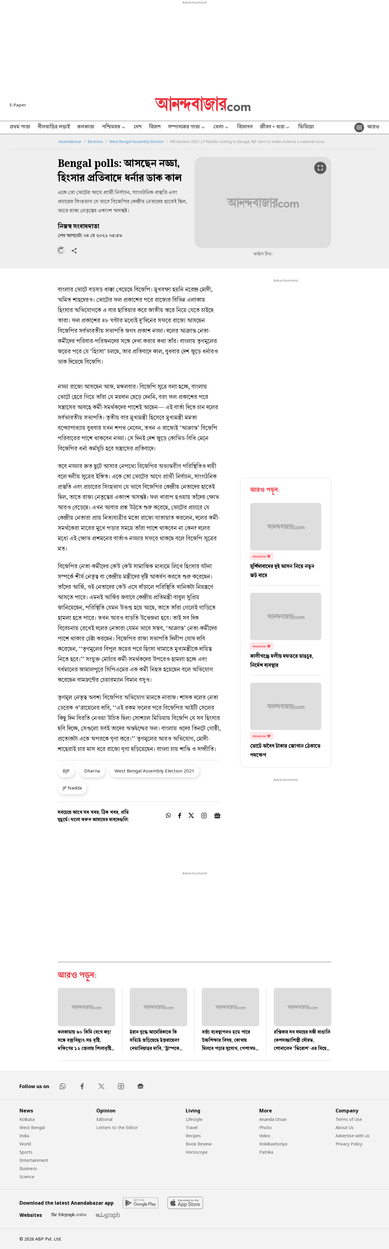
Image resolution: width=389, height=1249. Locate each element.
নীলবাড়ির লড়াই (54, 127)
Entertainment (33, 1160)
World (25, 1144)
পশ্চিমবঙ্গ (114, 127)
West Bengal (32, 1127)
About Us (345, 1127)
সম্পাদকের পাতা (187, 127)
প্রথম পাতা (20, 127)
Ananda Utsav (273, 1119)
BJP (66, 771)
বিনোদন (245, 127)
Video (264, 1136)
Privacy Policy (349, 1144)
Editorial (104, 1119)
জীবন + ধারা (275, 127)
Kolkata (27, 1119)
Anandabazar (70, 142)
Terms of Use (349, 1119)
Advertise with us (353, 1136)
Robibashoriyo (273, 1144)
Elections (95, 142)
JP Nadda (72, 788)
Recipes (193, 1136)
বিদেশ (155, 127)
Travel (192, 1127)
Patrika (266, 1152)
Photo (265, 1127)
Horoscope (197, 1152)
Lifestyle (194, 1119)
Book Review (199, 1144)
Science (26, 1176)
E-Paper (18, 105)
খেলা (221, 127)
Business (28, 1168)
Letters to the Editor (117, 1127)
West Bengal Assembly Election (136, 142)
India (24, 1136)
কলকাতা (86, 127)
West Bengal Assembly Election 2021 (154, 771)
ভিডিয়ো (306, 127)
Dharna (92, 771)
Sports (26, 1152)
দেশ (138, 127)
